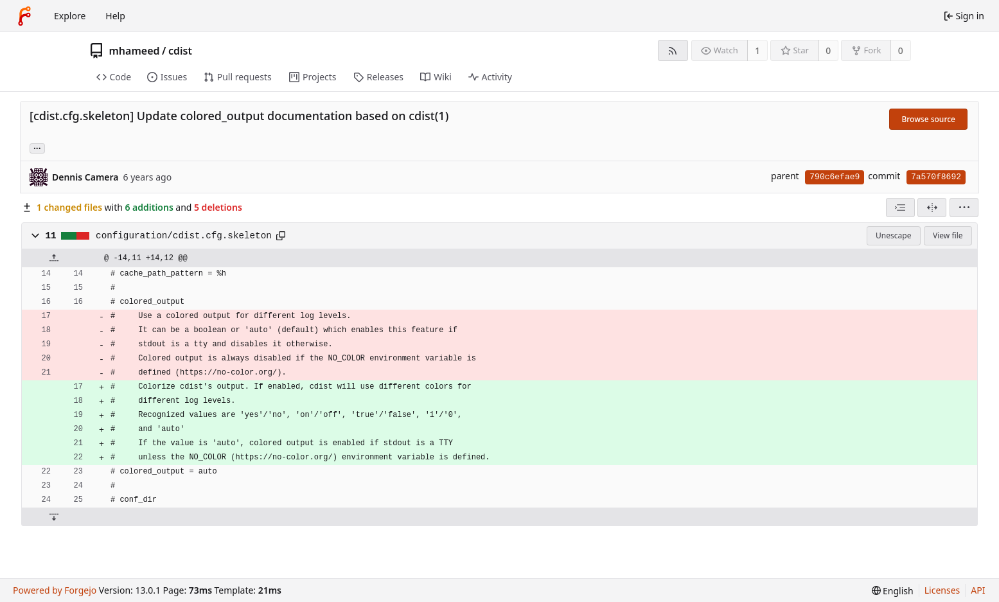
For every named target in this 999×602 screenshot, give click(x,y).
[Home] (24, 16)
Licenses (942, 590)
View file (947, 235)
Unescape (893, 235)
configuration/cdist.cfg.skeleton (184, 236)
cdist (180, 50)
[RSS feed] (673, 50)
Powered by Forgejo (54, 590)
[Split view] (931, 207)
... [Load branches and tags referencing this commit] (37, 147)
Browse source (928, 119)
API (978, 590)
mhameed (134, 50)
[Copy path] (281, 236)
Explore (69, 16)
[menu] (964, 207)
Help (115, 16)
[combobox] (900, 207)
